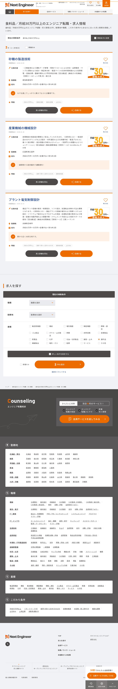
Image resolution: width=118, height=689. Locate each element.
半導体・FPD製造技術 (18, 542)
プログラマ (93, 514)
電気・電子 (14, 509)
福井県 (51, 463)
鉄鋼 (83, 586)
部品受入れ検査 (36, 535)
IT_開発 (13, 514)
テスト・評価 (35, 516)
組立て (42, 561)
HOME (9, 11)
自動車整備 (14, 547)
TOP (59, 636)
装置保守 (97, 542)
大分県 (59, 482)
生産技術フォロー (72, 505)
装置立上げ (87, 542)
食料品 (51, 588)
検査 (74, 561)
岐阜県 (28, 468)
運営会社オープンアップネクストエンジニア (45, 667)
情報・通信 (50, 586)
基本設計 (43, 502)
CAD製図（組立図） (93, 502)
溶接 (62, 561)
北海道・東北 (15, 454)
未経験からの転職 (101, 12)
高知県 (91, 477)
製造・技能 (14, 561)
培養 (81, 552)
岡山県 (44, 477)
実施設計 (53, 556)
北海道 (28, 454)
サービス (71, 588)
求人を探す (26, 12)
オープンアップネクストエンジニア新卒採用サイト (72, 667)
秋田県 (59, 454)
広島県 (51, 477)
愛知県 (44, 468)
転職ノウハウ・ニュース (76, 12)
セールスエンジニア (38, 521)
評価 (74, 552)
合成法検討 (44, 552)
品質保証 (13, 535)
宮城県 (51, 454)
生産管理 (70, 528)
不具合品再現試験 (37, 538)
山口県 (59, 477)
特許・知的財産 (47, 565)
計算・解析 (73, 556)
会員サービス (51, 12)
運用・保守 (63, 521)
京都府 (36, 472)
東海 (11, 468)
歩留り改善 (98, 528)
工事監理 (95, 556)
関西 (11, 472)
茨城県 (28, 459)
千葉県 (59, 459)
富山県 (36, 463)
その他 (12, 565)
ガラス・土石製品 (72, 586)
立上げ (61, 528)
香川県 (75, 477)
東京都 (67, 459)
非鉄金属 (91, 586)
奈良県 (59, 472)
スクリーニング (91, 552)
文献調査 (34, 552)
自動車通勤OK (34, 611)
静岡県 (36, 468)
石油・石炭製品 (29, 588)
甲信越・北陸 (15, 463)
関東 (11, 459)
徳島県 (67, 477)
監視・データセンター (39, 523)
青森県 (36, 454)
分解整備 (56, 547)
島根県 (36, 477)
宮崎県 (67, 482)
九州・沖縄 (14, 482)
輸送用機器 (14, 586)
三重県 (51, 468)
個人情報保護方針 (11, 677)
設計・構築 (52, 521)
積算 (81, 556)
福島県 (75, 454)
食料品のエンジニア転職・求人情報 (22, 386)
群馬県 (44, 459)
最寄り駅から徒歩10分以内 (50, 609)
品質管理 (64, 535)
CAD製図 (62, 502)
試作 (70, 509)
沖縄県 (84, 482)
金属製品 (101, 586)
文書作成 (73, 565)
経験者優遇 (67, 609)
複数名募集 (96, 609)
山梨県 (59, 463)
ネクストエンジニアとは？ (77, 2)
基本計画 (34, 556)
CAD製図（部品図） (38, 505)
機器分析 (67, 552)
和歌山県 (68, 472)
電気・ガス (61, 588)
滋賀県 (28, 472)
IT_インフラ (15, 521)
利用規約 (25, 677)
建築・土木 (14, 556)
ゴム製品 (60, 586)
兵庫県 (51, 472)
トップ (7, 386)
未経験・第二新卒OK (81, 609)
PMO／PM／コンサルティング (57, 514)
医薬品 (12, 588)
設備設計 (43, 528)
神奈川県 (76, 459)
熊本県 (51, 482)
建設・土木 (42, 588)
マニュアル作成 (61, 565)
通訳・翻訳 (35, 565)
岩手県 (44, 454)
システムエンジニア (78, 514)
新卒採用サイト (63, 2)
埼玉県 (51, 459)
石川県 (44, 463)
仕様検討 (34, 502)
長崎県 (44, 482)
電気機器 (30, 586)
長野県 (67, 463)
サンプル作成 (56, 552)
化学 (19, 588)
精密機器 (39, 586)
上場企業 (22, 611)
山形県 (67, 454)
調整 (55, 561)
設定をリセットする (59, 372)
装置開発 (34, 542)
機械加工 (34, 561)
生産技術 (13, 528)
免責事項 (35, 677)
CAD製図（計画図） (76, 502)
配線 (49, 561)
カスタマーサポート (90, 521)
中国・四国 (14, 477)
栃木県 (36, 459)
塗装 (68, 561)
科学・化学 (14, 552)
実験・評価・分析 (62, 542)
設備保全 (34, 531)
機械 (11, 502)
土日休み (13, 611)
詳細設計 (53, 502)
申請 (87, 556)
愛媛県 (83, 477)
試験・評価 (59, 505)
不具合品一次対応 (90, 535)
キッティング (75, 521)
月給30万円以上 (15, 609)
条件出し (43, 542)
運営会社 (82, 4)
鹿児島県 (76, 482)
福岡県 (28, 482)
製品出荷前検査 (75, 535)
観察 (101, 552)
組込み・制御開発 (37, 514)
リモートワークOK (31, 609)
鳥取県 (28, 477)
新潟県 (28, 463)
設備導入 (53, 528)
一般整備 (46, 547)
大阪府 (44, 472)
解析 (49, 505)
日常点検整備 (35, 547)
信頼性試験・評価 (51, 535)
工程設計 (34, 528)
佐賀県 (36, 482)
